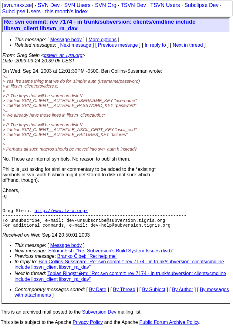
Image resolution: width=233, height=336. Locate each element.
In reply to (155, 45)
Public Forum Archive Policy (169, 328)
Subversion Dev (99, 318)
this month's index (66, 11)
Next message (75, 45)
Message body (66, 39)
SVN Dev (48, 5)
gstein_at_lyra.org (63, 55)
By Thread (124, 295)
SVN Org (105, 5)
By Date (97, 295)
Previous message (118, 45)
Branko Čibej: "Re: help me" (87, 262)
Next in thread (188, 45)
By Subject (153, 295)
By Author (182, 295)
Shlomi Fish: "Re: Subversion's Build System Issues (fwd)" (111, 256)
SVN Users (77, 5)
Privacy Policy (88, 328)
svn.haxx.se (18, 5)
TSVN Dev (133, 5)
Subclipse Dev (201, 5)
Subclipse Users (21, 11)
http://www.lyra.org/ (61, 213)
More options (103, 39)
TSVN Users (165, 5)
